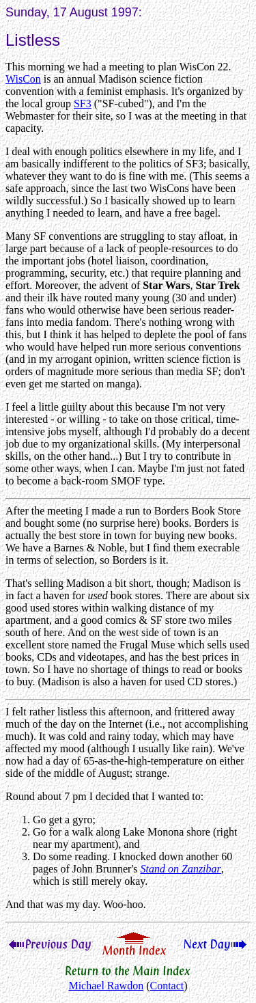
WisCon (23, 79)
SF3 (82, 103)
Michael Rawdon (105, 985)
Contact (167, 985)
